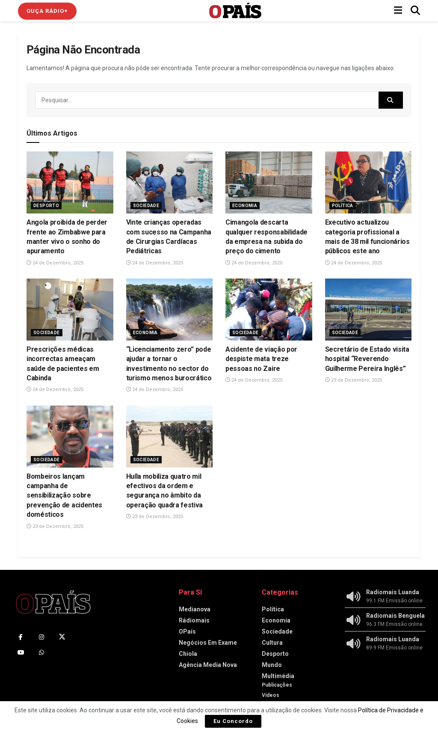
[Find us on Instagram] (41, 637)
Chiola (188, 653)
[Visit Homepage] (235, 10)
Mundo (272, 664)
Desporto (46, 205)
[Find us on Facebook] (21, 637)
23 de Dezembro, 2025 (353, 380)
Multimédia (278, 676)
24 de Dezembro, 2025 (55, 263)
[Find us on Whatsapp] (41, 652)
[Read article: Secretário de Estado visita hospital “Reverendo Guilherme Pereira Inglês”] (368, 310)
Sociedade (146, 205)
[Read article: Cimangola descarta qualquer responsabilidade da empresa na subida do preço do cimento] (268, 182)
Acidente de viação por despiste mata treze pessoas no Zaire (261, 359)
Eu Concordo (233, 721)
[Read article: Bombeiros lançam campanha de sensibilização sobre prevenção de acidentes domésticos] (70, 437)
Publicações (277, 685)
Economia (244, 205)
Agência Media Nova (208, 664)
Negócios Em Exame (208, 642)
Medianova (194, 609)
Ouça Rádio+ (47, 11)
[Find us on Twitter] (62, 637)
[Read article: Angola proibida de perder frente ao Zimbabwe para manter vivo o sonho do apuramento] (70, 182)
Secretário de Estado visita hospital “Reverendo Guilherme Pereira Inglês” (367, 359)
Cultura (272, 642)
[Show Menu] (398, 10)
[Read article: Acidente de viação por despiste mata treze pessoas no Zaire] (268, 310)
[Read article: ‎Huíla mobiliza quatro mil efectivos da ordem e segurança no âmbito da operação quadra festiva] (169, 437)
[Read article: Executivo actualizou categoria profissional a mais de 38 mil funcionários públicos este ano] (368, 182)
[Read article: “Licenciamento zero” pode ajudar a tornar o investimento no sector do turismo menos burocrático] (169, 310)
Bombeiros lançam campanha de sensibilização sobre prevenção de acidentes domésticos (64, 495)
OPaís (187, 631)
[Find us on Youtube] (21, 652)
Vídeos (270, 695)
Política (342, 205)
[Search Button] (415, 10)
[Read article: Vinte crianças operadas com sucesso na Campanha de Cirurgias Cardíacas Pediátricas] (169, 182)
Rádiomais (194, 620)
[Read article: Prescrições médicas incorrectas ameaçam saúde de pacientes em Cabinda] (70, 310)
